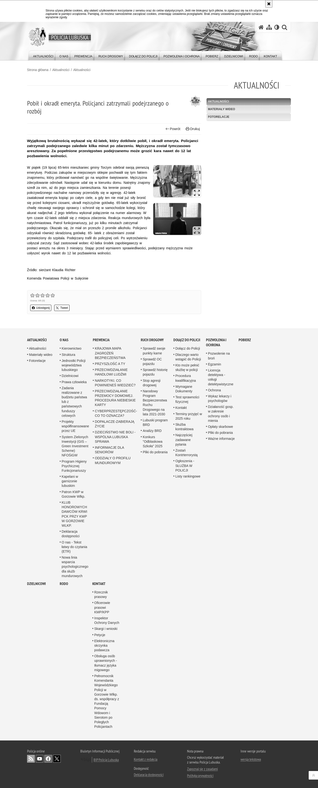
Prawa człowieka (74, 592)
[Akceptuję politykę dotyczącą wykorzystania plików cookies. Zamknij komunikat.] (268, 4)
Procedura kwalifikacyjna (185, 588)
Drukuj (193, 129)
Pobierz (245, 550)
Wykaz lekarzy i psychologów (219, 608)
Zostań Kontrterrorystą (186, 662)
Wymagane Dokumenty (183, 599)
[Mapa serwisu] (269, 27)
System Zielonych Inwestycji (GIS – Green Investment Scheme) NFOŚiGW (75, 656)
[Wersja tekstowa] (276, 27)
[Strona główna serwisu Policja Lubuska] (261, 27)
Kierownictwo (71, 559)
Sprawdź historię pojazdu (155, 582)
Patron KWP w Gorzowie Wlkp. (73, 704)
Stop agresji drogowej (151, 593)
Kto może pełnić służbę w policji (187, 577)
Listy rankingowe (187, 686)
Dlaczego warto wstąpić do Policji (188, 567)
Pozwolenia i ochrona (216, 553)
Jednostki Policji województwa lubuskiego (74, 575)
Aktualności (61, 70)
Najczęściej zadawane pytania (183, 649)
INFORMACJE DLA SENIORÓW (109, 660)
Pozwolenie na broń (219, 566)
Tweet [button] (62, 308)
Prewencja (101, 550)
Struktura (68, 565)
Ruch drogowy (152, 550)
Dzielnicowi (70, 586)
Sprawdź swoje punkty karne (154, 561)
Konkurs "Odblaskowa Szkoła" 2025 (152, 651)
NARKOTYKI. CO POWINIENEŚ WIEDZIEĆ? (115, 593)
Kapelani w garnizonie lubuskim (70, 691)
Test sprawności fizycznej (187, 609)
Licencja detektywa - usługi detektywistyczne (220, 587)
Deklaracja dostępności (71, 744)
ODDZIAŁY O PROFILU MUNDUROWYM (112, 670)
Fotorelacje (218, 117)
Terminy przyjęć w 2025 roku (188, 626)
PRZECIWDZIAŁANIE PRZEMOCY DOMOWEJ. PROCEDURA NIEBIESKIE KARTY (115, 608)
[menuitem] (43, 55)
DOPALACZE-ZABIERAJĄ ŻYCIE (114, 634)
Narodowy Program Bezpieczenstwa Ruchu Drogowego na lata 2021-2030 (155, 612)
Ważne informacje (221, 649)
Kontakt (181, 618)
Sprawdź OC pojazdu (152, 571)
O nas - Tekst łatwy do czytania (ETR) (74, 756)
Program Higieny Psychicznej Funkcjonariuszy (74, 675)
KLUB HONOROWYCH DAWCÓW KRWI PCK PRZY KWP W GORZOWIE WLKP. (74, 723)
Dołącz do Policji (186, 550)
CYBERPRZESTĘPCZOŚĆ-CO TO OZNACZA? (116, 623)
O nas (64, 550)
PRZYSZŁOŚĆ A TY (110, 574)
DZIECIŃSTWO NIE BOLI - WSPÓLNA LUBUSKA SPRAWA (115, 646)
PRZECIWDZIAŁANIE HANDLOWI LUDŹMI (111, 582)
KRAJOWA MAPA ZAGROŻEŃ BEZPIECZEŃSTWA (110, 563)
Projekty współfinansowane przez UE (75, 636)
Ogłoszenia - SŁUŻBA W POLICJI (184, 675)
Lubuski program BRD (155, 632)
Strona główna (38, 70)
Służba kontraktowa (184, 637)
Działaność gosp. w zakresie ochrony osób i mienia (221, 624)
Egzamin (214, 574)
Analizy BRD (152, 641)
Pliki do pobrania (155, 662)
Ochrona (214, 600)
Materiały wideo (221, 109)
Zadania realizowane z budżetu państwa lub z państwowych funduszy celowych (74, 611)
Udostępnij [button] (41, 308)
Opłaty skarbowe (220, 637)
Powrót (172, 129)
